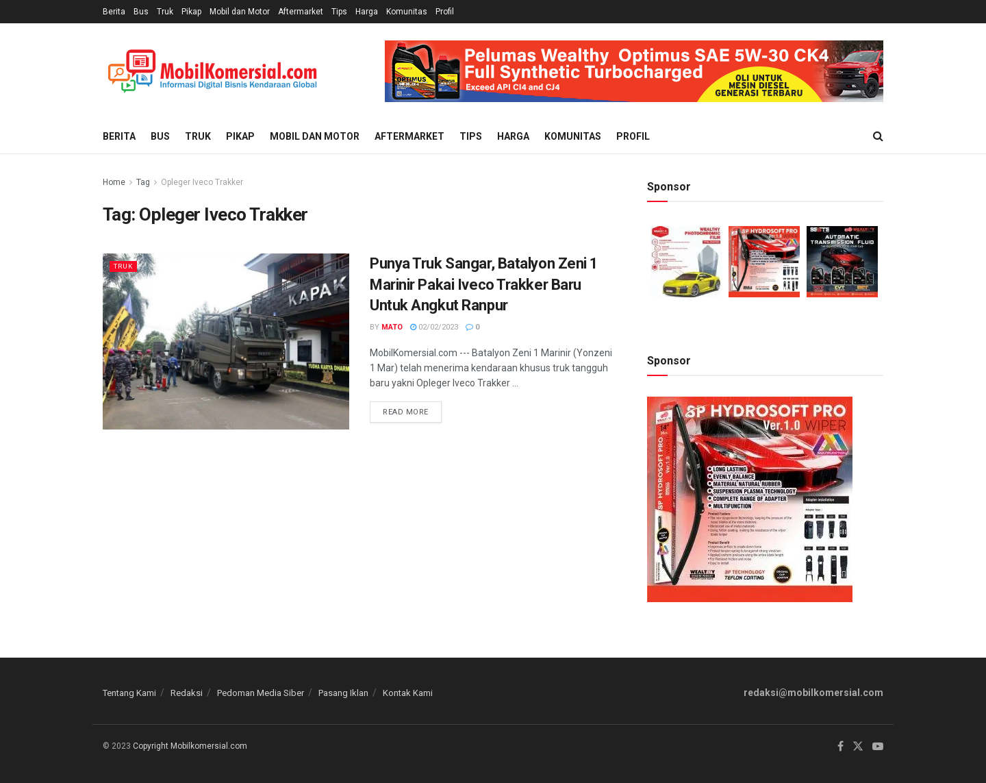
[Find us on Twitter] (857, 746)
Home (114, 182)
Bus (141, 11)
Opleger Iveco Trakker (202, 182)
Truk (165, 11)
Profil (444, 11)
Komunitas (406, 11)
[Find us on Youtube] (877, 746)
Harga (366, 11)
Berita (114, 11)
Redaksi (186, 693)
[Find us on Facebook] (840, 746)
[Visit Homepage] (212, 71)
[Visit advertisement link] (634, 71)
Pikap (191, 11)
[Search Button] (878, 136)
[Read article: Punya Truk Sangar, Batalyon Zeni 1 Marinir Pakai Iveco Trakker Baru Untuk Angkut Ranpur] (226, 341)
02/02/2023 (434, 327)
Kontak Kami (408, 693)
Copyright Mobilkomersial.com (190, 746)
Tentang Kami (129, 693)
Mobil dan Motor (240, 11)
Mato (392, 327)
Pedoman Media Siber (260, 693)
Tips (339, 11)
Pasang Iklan (343, 693)
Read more (412, 409)
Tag (143, 182)
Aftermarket (300, 11)
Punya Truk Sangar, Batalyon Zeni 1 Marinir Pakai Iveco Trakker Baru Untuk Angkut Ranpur (484, 284)
